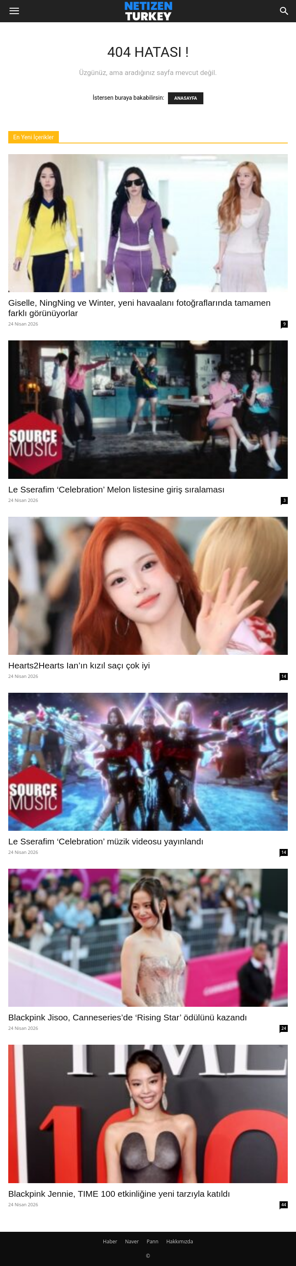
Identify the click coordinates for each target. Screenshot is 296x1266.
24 (284, 1028)
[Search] (284, 11)
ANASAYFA (185, 98)
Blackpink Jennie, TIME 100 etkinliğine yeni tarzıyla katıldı (119, 1193)
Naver (132, 1241)
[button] (14, 11)
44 (284, 1204)
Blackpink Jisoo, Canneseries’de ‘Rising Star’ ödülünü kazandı (127, 1017)
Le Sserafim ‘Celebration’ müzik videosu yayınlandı (105, 841)
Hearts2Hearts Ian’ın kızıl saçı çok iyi (79, 665)
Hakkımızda (179, 1241)
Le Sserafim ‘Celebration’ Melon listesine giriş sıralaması (116, 489)
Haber (110, 1241)
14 (284, 676)
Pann (152, 1241)
